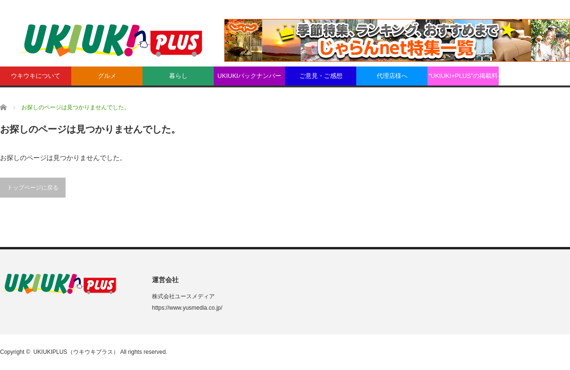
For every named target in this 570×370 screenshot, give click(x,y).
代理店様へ (392, 75)
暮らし (178, 75)
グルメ (107, 75)
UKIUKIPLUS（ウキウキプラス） (75, 352)
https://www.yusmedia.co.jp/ (187, 307)
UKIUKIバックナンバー (249, 75)
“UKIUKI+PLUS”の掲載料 (463, 75)
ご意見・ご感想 (320, 75)
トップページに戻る (32, 187)
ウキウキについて (35, 75)
